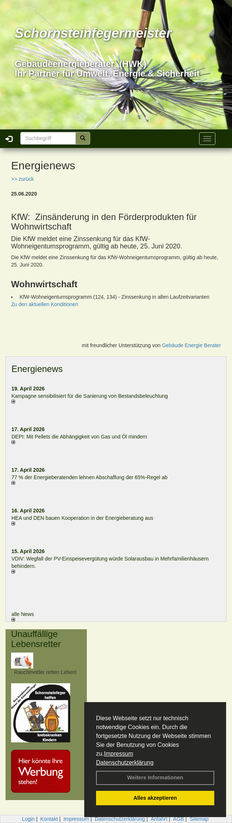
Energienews (37, 369)
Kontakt (49, 819)
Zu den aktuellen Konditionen (44, 304)
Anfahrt (159, 819)
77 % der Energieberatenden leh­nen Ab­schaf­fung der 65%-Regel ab (89, 477)
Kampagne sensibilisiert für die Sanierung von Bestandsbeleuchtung (89, 396)
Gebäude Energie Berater (191, 345)
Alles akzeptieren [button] (155, 798)
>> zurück (22, 179)
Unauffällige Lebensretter (36, 638)
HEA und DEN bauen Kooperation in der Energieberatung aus (82, 518)
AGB (178, 819)
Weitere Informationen (155, 777)
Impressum (118, 754)
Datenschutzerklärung (125, 762)
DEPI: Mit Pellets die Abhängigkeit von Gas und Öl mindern (82, 437)
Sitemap (199, 819)
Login (28, 819)
